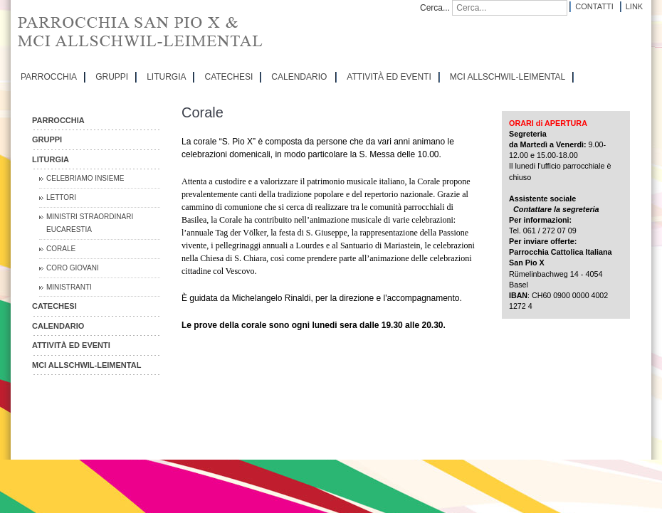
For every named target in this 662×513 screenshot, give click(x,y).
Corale (60, 249)
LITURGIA (166, 77)
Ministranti (69, 287)
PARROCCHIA (49, 77)
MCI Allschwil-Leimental (507, 77)
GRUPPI (111, 77)
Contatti (594, 6)
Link (634, 6)
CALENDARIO (299, 77)
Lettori (61, 197)
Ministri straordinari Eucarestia (89, 223)
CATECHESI (228, 77)
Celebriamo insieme (85, 178)
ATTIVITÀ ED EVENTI (389, 77)
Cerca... (435, 8)
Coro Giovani (72, 268)
